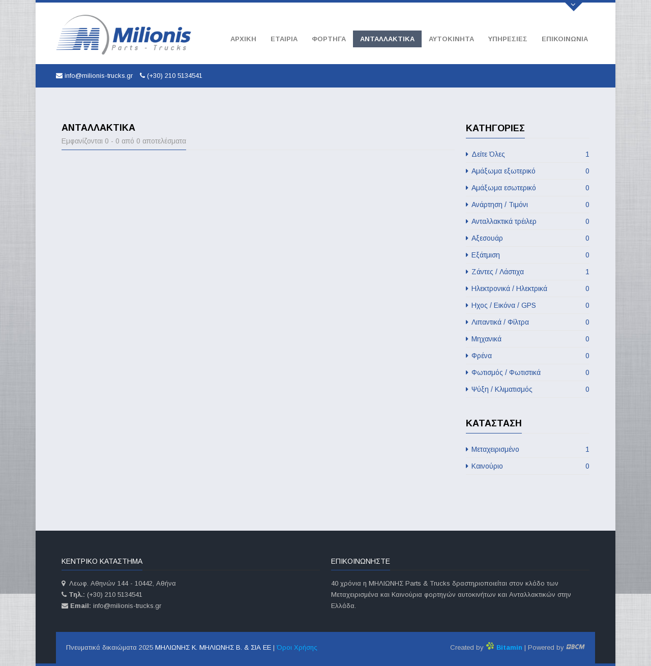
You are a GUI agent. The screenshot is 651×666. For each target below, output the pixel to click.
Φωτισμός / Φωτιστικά (528, 372)
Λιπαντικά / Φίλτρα (528, 322)
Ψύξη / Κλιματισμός (528, 389)
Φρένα (528, 356)
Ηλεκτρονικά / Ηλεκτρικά (528, 288)
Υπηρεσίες (507, 39)
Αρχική (243, 39)
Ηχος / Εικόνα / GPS (528, 305)
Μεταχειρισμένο (528, 449)
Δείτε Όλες (528, 154)
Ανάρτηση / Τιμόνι (528, 204)
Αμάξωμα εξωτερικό (528, 171)
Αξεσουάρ (528, 238)
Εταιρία (284, 39)
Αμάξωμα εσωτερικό (528, 188)
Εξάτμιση (528, 255)
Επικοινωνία (565, 39)
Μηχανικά (528, 339)
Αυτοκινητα (451, 39)
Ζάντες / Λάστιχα (528, 272)
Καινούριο (528, 466)
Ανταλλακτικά (387, 39)
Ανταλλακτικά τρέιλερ (528, 221)
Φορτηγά (329, 39)
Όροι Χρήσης (297, 647)
